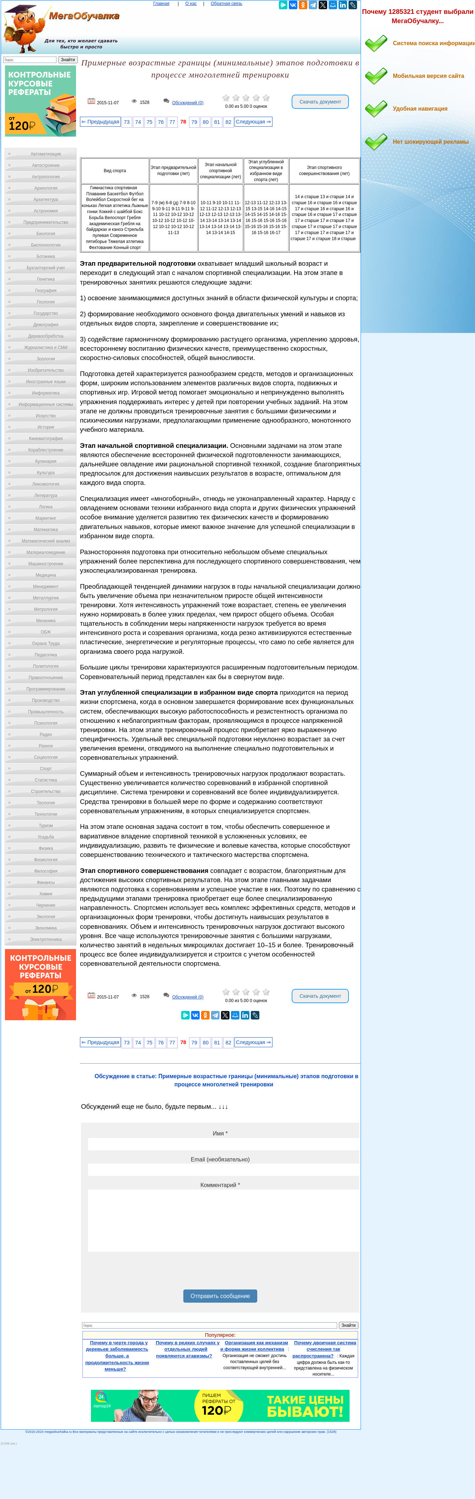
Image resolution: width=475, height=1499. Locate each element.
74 (138, 122)
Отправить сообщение (220, 1296)
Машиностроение (45, 563)
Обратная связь (226, 3)
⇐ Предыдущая (100, 122)
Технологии (45, 814)
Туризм (46, 825)
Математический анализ (46, 541)
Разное (46, 745)
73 (127, 122)
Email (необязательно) (220, 1159)
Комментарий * (220, 1185)
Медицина (46, 575)
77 (172, 122)
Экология (46, 916)
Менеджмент (46, 586)
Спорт (46, 768)
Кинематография (46, 438)
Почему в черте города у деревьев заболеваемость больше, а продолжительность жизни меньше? (117, 1356)
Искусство (46, 415)
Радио (46, 734)
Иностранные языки (45, 381)
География (45, 290)
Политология (46, 666)
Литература (46, 495)
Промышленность (46, 711)
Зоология (46, 358)
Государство (46, 313)
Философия (46, 871)
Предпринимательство (45, 222)
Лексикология (45, 484)
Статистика (45, 780)
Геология (46, 302)
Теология (46, 802)
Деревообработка (46, 336)
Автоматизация (46, 154)
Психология (46, 723)
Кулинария (45, 461)
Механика (46, 620)
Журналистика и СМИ (45, 347)
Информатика (46, 393)
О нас (191, 3)
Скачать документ (320, 102)
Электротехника (45, 939)
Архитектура (45, 199)
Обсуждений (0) (188, 102)
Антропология (46, 176)
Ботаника (46, 256)
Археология (46, 188)
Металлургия (46, 597)
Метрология (46, 609)
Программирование (45, 689)
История (46, 427)
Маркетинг (46, 518)
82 (228, 122)
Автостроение (46, 165)
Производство (46, 700)
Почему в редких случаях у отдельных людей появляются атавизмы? (188, 1349)
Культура (46, 472)
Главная (161, 3)
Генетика (46, 279)
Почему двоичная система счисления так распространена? (324, 1349)
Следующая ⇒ (253, 122)
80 (206, 122)
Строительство (46, 791)
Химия (45, 893)
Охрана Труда (46, 643)
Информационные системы (45, 404)
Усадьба (46, 837)
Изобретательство (46, 370)
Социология (46, 757)
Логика (46, 506)
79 (194, 122)
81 (217, 122)
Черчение (45, 905)
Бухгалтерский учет (46, 267)
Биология (46, 233)
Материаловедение (46, 552)
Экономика (45, 928)
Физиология (46, 859)
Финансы (46, 882)
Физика (46, 848)
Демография (46, 324)
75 (149, 122)
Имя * (220, 1133)
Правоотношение (46, 677)
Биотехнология (45, 245)
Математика (46, 529)
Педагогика (46, 654)
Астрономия (46, 210)
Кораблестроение (46, 449)
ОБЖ (46, 632)
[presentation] (142, 1273)
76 (161, 122)
